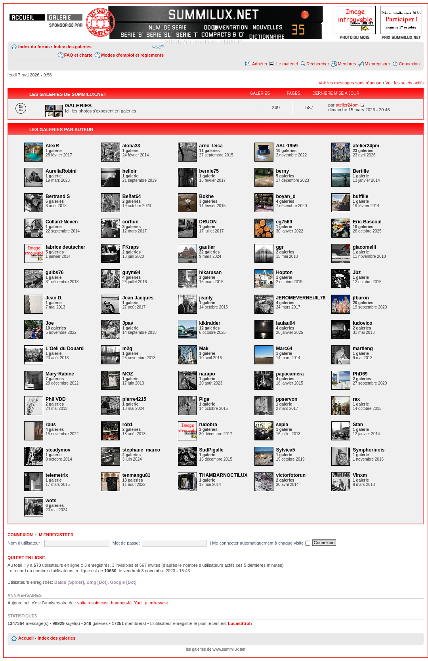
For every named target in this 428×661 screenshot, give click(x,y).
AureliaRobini (61, 171)
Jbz (357, 272)
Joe (50, 323)
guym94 (131, 272)
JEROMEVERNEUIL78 (300, 298)
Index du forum (34, 46)
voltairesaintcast (93, 602)
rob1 (127, 424)
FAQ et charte (78, 55)
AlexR (52, 146)
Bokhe (206, 196)
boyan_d (285, 196)
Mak (203, 348)
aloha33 (131, 146)
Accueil (26, 638)
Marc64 (284, 348)
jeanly (206, 298)
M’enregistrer (377, 63)
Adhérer (260, 63)
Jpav (127, 323)
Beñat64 (131, 196)
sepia (282, 424)
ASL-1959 (287, 146)
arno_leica (211, 146)
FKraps (130, 247)
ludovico (362, 323)
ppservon (286, 399)
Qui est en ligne (26, 557)
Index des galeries (72, 46)
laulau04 (285, 323)
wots (51, 500)
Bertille (361, 171)
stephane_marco (141, 450)
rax (356, 399)
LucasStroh (240, 623)
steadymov (58, 450)
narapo (207, 374)
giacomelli (364, 247)
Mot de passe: (126, 543)
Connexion (409, 63)
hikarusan (210, 272)
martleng (363, 348)
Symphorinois (368, 450)
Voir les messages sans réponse (350, 82)
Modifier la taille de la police (158, 46)
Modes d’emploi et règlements (132, 55)
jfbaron (361, 298)
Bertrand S (58, 196)
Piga (204, 399)
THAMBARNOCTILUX (223, 475)
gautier (207, 247)
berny (282, 171)
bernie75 (209, 171)
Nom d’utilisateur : (25, 543)
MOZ (127, 374)
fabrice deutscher (65, 247)
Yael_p (140, 602)
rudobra (208, 424)
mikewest (159, 602)
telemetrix (57, 475)
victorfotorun (291, 475)
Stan (358, 424)
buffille (360, 196)
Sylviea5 (285, 450)
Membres (347, 63)
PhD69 (360, 374)
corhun (130, 222)
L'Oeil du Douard (65, 348)
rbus (51, 424)
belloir (129, 171)
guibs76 (54, 272)
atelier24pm (347, 105)
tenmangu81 (136, 475)
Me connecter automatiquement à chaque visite (261, 543)
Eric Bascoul (367, 222)
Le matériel (287, 63)
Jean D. (54, 298)
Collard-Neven (62, 222)
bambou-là (121, 602)
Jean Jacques (138, 298)
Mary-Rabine (60, 374)
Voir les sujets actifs (404, 82)
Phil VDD (56, 399)
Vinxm (360, 475)
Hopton (284, 272)
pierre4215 (134, 399)
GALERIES (78, 106)
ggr (279, 247)
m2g (127, 348)
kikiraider (209, 323)
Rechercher (318, 63)
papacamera (290, 374)
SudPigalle (211, 450)
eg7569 (284, 222)
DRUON (208, 222)
